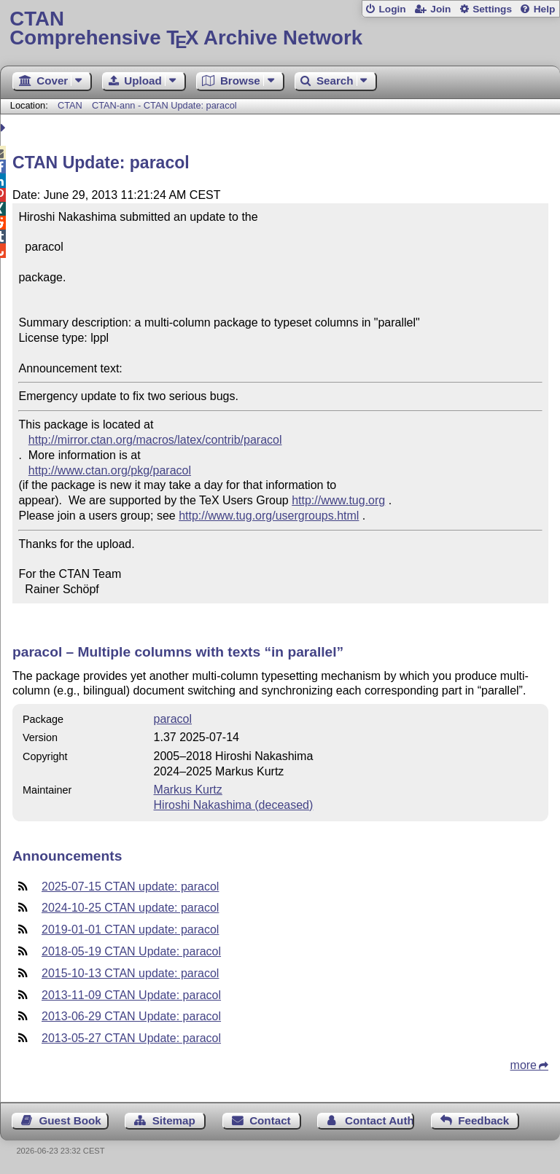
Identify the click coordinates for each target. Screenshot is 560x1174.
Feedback (483, 1120)
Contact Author (379, 1120)
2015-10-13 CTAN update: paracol (130, 973)
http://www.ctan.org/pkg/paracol (109, 470)
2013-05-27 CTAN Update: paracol (131, 1038)
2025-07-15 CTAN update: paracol (130, 886)
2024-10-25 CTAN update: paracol (130, 907)
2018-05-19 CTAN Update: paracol (131, 951)
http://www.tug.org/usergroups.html (269, 515)
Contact (270, 1120)
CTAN (70, 105)
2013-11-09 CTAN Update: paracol (131, 995)
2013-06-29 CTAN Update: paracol (131, 1016)
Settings (492, 9)
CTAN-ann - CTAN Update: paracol (164, 105)
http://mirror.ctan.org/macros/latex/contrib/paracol (155, 440)
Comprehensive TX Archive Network (279, 28)
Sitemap (173, 1120)
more (523, 1065)
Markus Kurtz (188, 789)
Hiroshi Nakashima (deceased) (234, 805)
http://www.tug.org (338, 500)
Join (440, 9)
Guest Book (70, 1120)
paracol (173, 719)
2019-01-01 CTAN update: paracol (130, 929)
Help (545, 9)
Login (391, 9)
